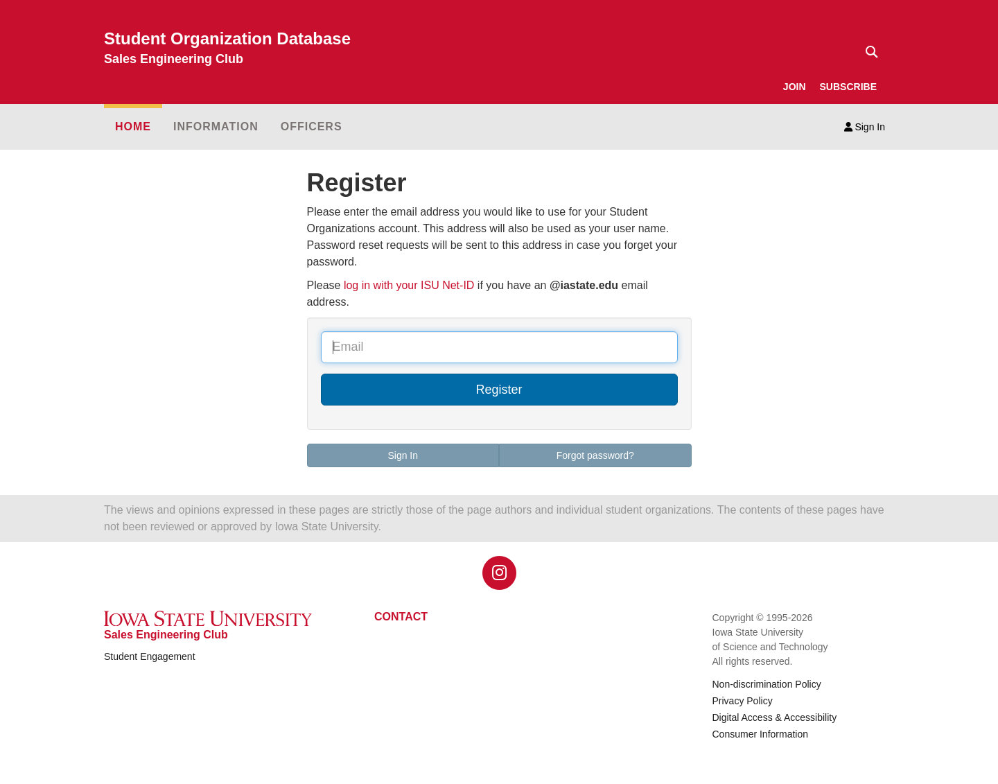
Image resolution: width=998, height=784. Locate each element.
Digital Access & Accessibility (774, 717)
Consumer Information (760, 734)
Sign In (864, 126)
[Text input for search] (868, 52)
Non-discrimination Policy (766, 684)
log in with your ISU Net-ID (409, 285)
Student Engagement (149, 656)
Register (498, 390)
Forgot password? (595, 455)
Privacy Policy (742, 700)
